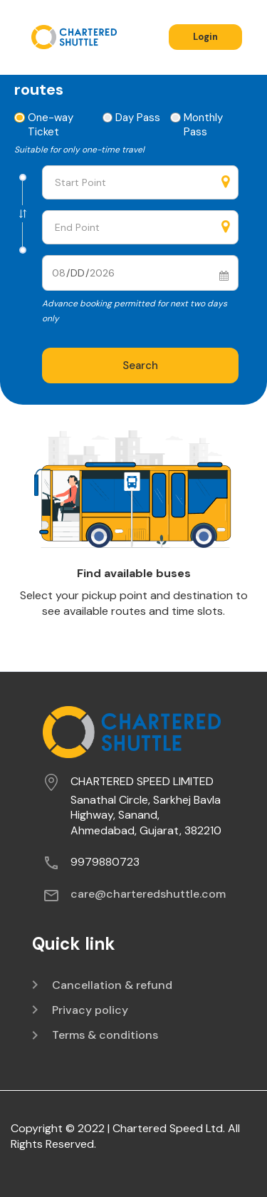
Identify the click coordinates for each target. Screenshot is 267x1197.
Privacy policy (90, 1009)
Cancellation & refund (112, 985)
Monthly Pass (197, 124)
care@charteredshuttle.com (148, 894)
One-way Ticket (44, 124)
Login (205, 37)
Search (140, 365)
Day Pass (131, 117)
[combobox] (140, 182)
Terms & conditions (105, 1034)
